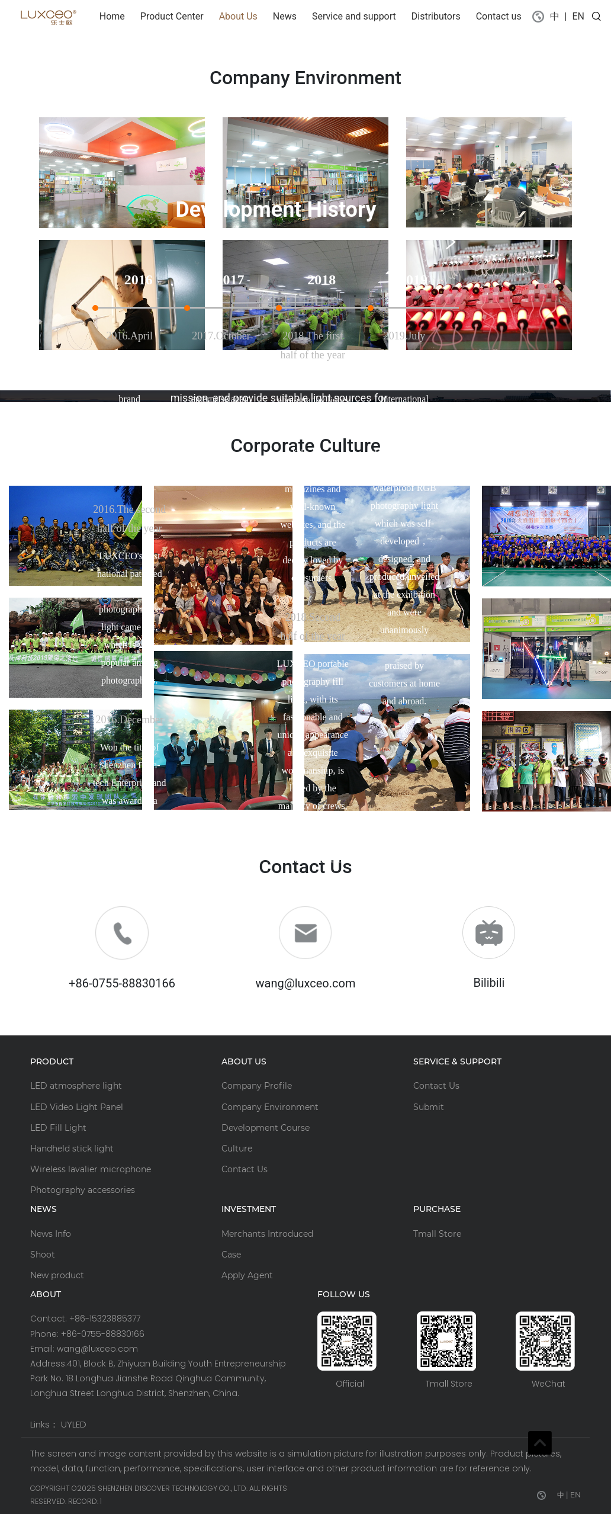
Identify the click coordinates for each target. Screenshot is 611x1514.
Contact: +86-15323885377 (85, 1318)
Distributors (436, 16)
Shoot (42, 1254)
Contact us (499, 16)
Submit (428, 1107)
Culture (236, 1148)
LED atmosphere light (76, 1085)
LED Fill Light (58, 1127)
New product (57, 1275)
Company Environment (270, 1107)
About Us (238, 16)
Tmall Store (437, 1233)
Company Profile (256, 1085)
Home (114, 15)
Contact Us (244, 1169)
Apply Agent (247, 1275)
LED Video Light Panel (76, 1107)
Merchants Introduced (267, 1233)
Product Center (172, 16)
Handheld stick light (72, 1148)
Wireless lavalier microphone (90, 1169)
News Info (50, 1233)
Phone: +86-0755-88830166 (87, 1334)
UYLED (73, 1424)
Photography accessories (82, 1190)
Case (231, 1254)
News (285, 16)
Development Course (265, 1127)
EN (578, 16)
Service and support (354, 16)
